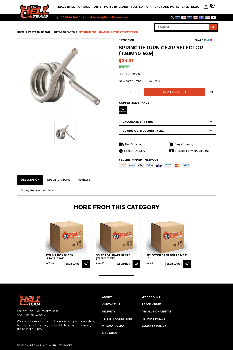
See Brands (72, 264)
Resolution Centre (156, 311)
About (107, 297)
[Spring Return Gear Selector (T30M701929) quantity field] (130, 92)
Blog (195, 6)
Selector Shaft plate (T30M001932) (113, 257)
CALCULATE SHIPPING (167, 122)
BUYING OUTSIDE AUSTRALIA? (167, 131)
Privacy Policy (113, 325)
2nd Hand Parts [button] (167, 6)
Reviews (84, 179)
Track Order (151, 304)
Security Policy (154, 325)
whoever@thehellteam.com (105, 17)
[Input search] (182, 27)
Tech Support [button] (141, 6)
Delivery (108, 311)
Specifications (58, 179)
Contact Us (111, 304)
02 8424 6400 (68, 17)
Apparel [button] (84, 6)
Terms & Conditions (117, 318)
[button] (212, 92)
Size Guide (109, 332)
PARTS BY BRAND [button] (116, 6)
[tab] (30, 180)
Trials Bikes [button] (65, 6)
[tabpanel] (66, 241)
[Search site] (213, 27)
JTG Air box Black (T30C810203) (59, 257)
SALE (185, 6)
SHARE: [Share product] (204, 40)
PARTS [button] (97, 6)
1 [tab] (116, 275)
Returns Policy (153, 318)
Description (30, 179)
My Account (151, 297)
